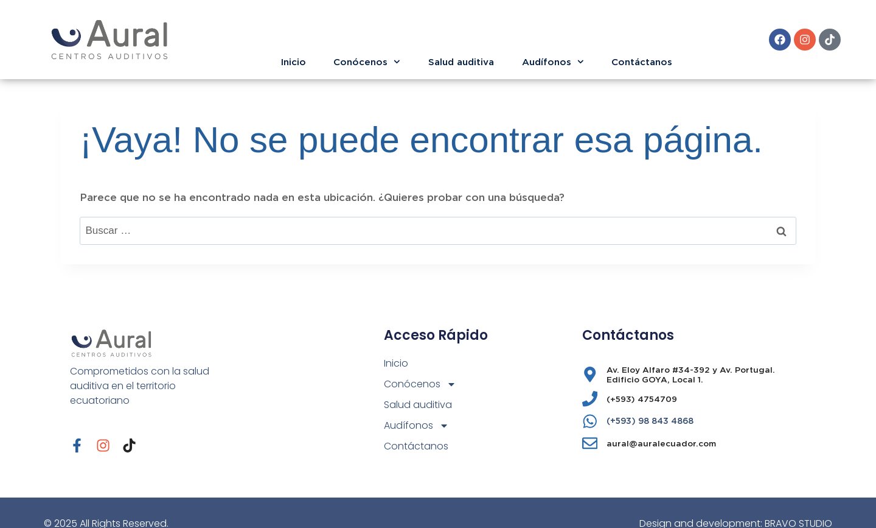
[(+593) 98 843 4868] (590, 421)
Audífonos (553, 61)
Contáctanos (641, 62)
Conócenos (366, 61)
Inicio (293, 62)
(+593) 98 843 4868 (650, 421)
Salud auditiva (461, 62)
